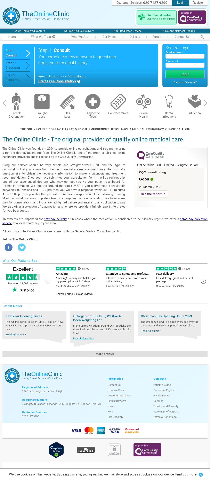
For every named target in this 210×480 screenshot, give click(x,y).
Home (12, 37)
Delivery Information (119, 395)
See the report (151, 194)
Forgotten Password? (185, 82)
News (111, 406)
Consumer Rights (163, 390)
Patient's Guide (162, 384)
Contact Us (182, 37)
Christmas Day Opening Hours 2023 (166, 316)
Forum (157, 37)
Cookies (158, 400)
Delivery (135, 37)
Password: (172, 61)
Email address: (174, 52)
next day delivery (55, 219)
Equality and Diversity (165, 406)
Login (180, 3)
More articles (105, 354)
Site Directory (115, 416)
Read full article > (16, 334)
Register (198, 3)
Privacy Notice (161, 395)
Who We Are (79, 37)
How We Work (116, 390)
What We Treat (43, 37)
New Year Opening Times (24, 316)
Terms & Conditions (165, 416)
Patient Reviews (117, 400)
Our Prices (109, 37)
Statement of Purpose (166, 411)
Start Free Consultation (57, 81)
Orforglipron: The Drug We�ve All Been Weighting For (97, 318)
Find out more (186, 474)
